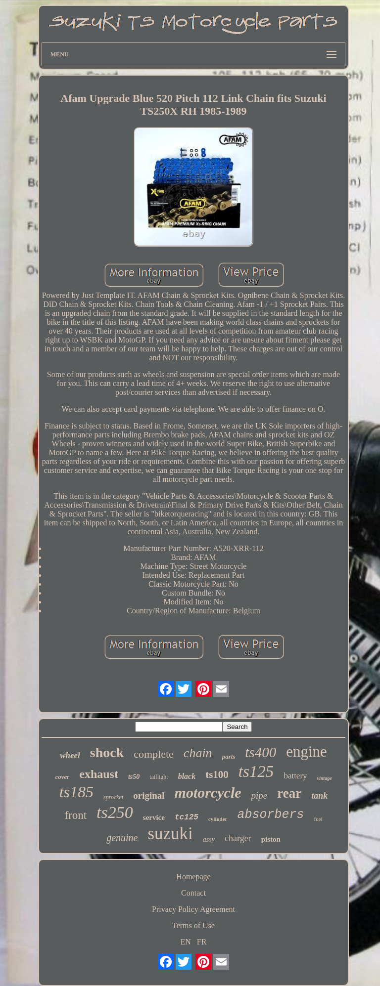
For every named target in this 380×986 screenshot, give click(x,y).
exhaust (98, 774)
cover (62, 776)
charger (238, 838)
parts (229, 756)
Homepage (193, 876)
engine (306, 751)
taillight (158, 776)
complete (154, 754)
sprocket (113, 797)
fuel (318, 819)
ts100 (217, 774)
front (75, 815)
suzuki (169, 833)
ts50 (134, 776)
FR (202, 942)
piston (271, 839)
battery (295, 775)
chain (198, 753)
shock (107, 752)
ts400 (260, 752)
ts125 (256, 771)
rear (289, 793)
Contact (193, 893)
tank (319, 796)
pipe (259, 795)
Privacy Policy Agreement (193, 909)
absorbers (270, 815)
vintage (324, 778)
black (187, 776)
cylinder (218, 819)
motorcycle (208, 792)
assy (209, 839)
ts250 (114, 812)
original (148, 795)
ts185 (76, 792)
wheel (70, 755)
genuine (122, 837)
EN (186, 942)
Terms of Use (193, 925)
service (154, 817)
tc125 (186, 817)
